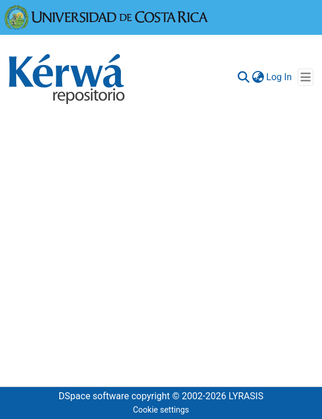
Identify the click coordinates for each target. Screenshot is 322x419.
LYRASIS (245, 396)
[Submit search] (243, 77)
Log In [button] (279, 77)
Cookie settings (161, 409)
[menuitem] (258, 77)
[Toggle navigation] (305, 77)
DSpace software (94, 396)
